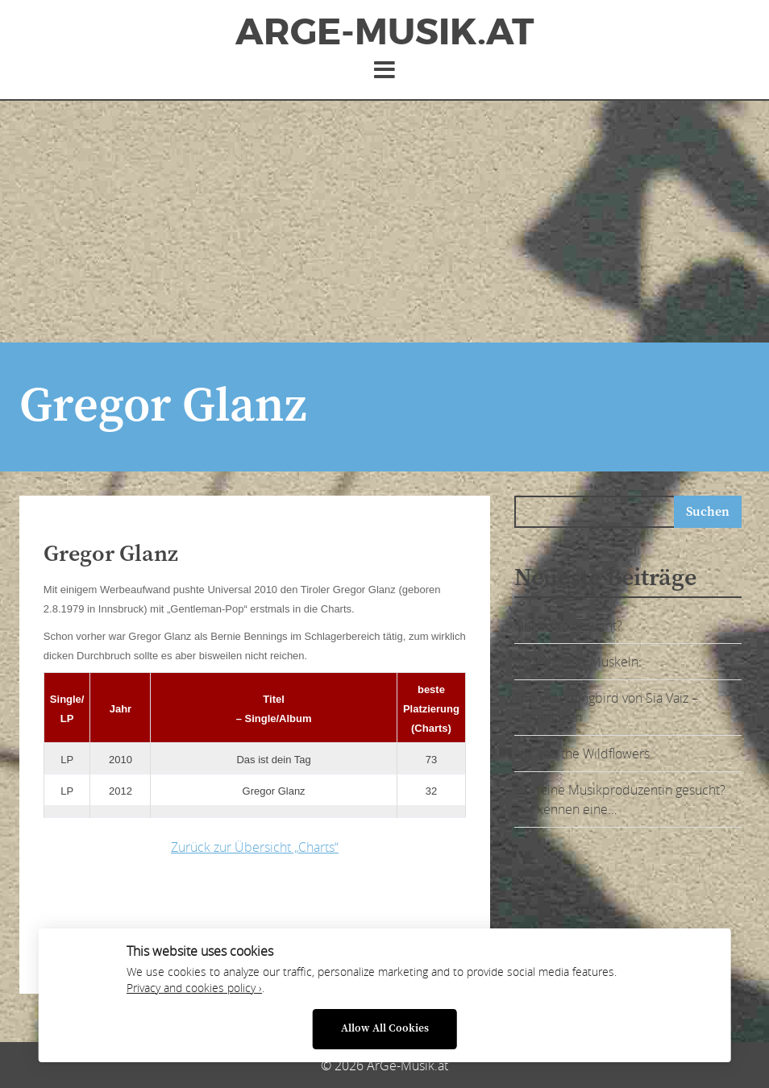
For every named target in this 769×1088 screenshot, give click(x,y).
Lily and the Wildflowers (582, 753)
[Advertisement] (384, 221)
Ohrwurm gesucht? (568, 625)
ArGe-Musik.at (384, 32)
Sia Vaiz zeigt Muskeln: (578, 662)
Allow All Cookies (385, 1029)
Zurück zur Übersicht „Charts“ (255, 847)
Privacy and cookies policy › (194, 988)
